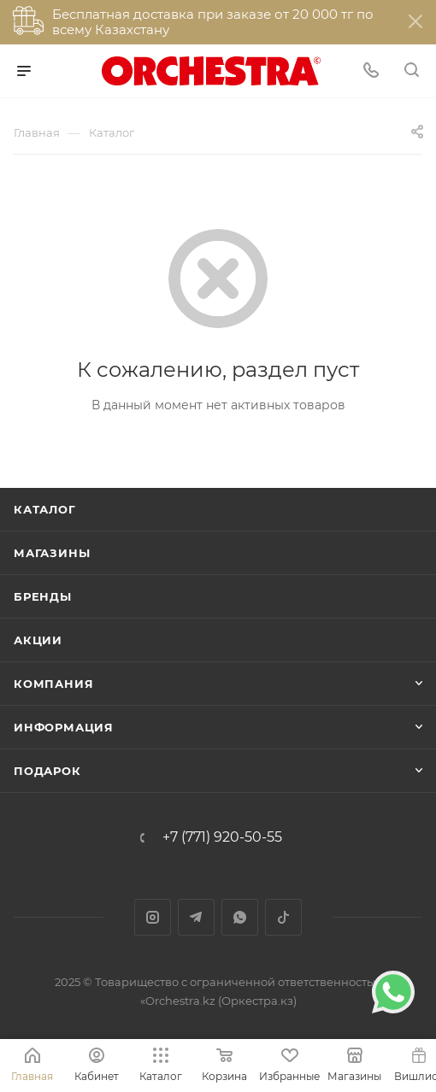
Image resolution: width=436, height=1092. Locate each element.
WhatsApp (239, 917)
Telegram (196, 917)
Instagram (152, 917)
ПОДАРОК (47, 771)
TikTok (283, 917)
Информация (64, 727)
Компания (53, 683)
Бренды (43, 596)
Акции (38, 640)
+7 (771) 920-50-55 (222, 837)
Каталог (45, 509)
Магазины (52, 553)
